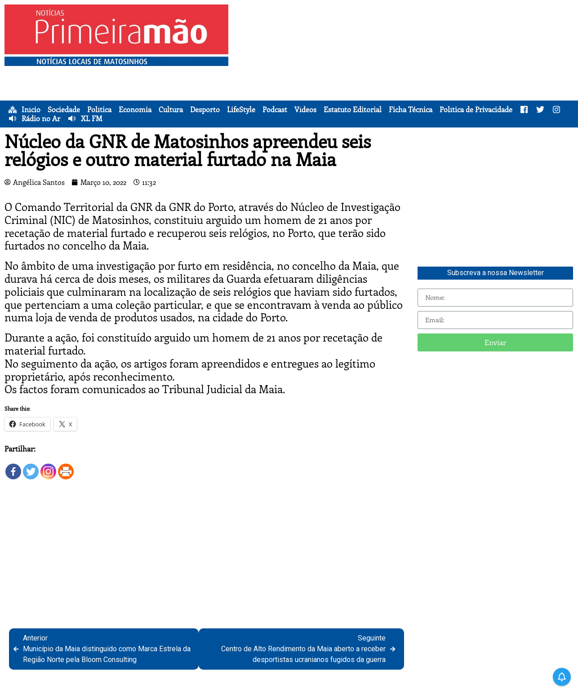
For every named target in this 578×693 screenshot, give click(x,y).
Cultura (171, 109)
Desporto (205, 109)
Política (99, 109)
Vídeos (305, 109)
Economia (135, 109)
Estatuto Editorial (353, 109)
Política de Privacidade (476, 109)
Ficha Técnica (410, 109)
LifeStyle (241, 109)
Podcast (274, 109)
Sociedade (64, 109)
